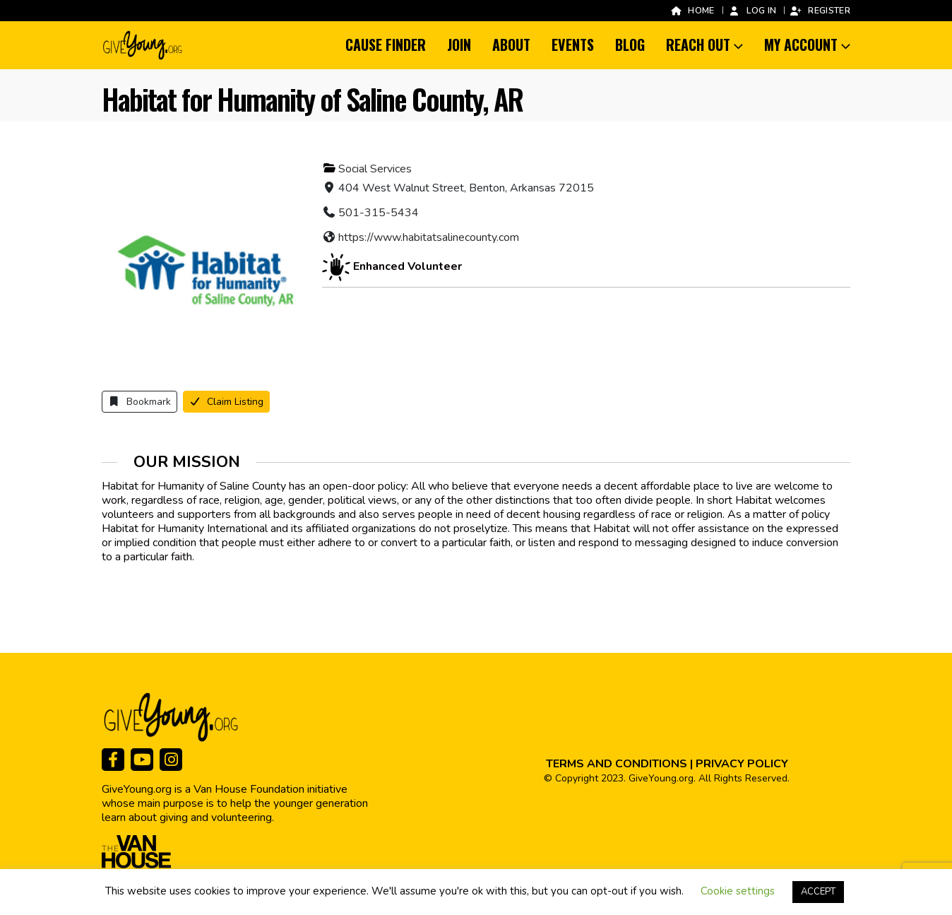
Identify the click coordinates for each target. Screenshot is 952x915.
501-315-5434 (378, 212)
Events (573, 44)
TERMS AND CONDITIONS (616, 764)
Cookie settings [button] (738, 891)
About (511, 44)
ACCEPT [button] (818, 891)
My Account (801, 44)
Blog (630, 44)
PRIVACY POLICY (742, 764)
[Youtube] (142, 759)
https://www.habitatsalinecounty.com (428, 237)
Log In (752, 10)
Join (459, 44)
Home (692, 10)
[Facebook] (113, 759)
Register (820, 10)
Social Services (375, 169)
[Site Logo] (143, 45)
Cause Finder (385, 44)
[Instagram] (171, 759)
